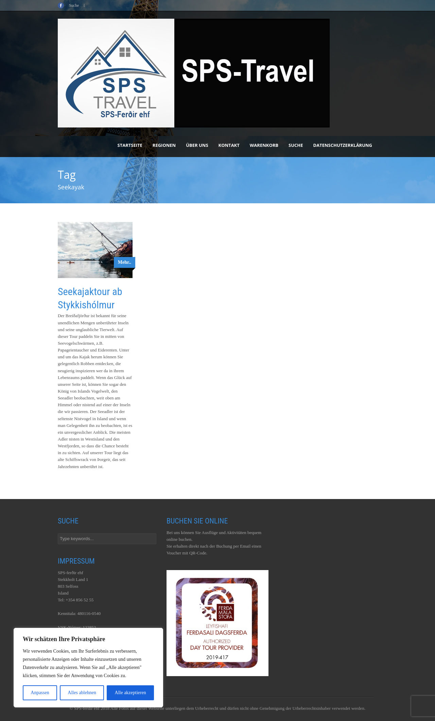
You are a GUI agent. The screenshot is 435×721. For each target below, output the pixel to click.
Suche (296, 145)
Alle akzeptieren (130, 692)
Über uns (197, 145)
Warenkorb (264, 145)
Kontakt (229, 145)
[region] (88, 667)
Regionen (164, 145)
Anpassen (40, 692)
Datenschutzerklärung (342, 145)
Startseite (130, 145)
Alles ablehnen (82, 692)
